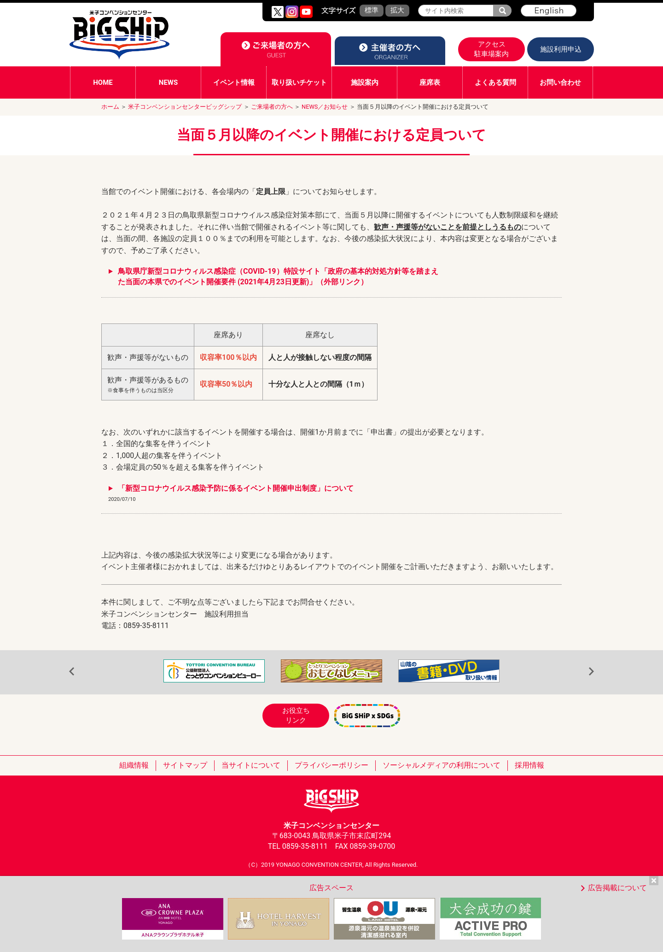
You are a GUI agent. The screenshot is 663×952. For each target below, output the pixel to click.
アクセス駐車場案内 (491, 49)
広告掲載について (617, 887)
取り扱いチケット (299, 82)
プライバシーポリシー (331, 765)
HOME (103, 82)
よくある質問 (495, 82)
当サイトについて (250, 765)
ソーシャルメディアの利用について (441, 765)
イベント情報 (234, 82)
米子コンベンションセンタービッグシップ (185, 106)
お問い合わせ (560, 82)
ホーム (110, 106)
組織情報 (134, 765)
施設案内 (364, 82)
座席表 (429, 82)
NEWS (168, 82)
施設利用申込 (561, 49)
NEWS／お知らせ (325, 106)
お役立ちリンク (296, 715)
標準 (371, 10)
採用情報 (529, 765)
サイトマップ (185, 765)
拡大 (397, 10)
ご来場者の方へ (272, 106)
